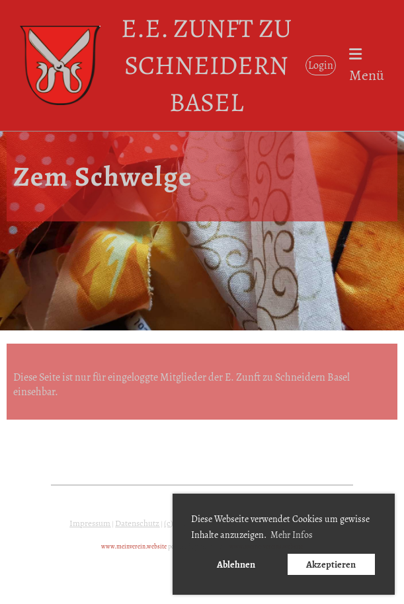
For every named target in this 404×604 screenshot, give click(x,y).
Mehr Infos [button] (291, 535)
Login (320, 65)
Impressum (89, 523)
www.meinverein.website (134, 546)
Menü (366, 66)
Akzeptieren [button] (331, 564)
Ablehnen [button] (236, 564)
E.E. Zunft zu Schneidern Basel (206, 65)
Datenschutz (137, 523)
